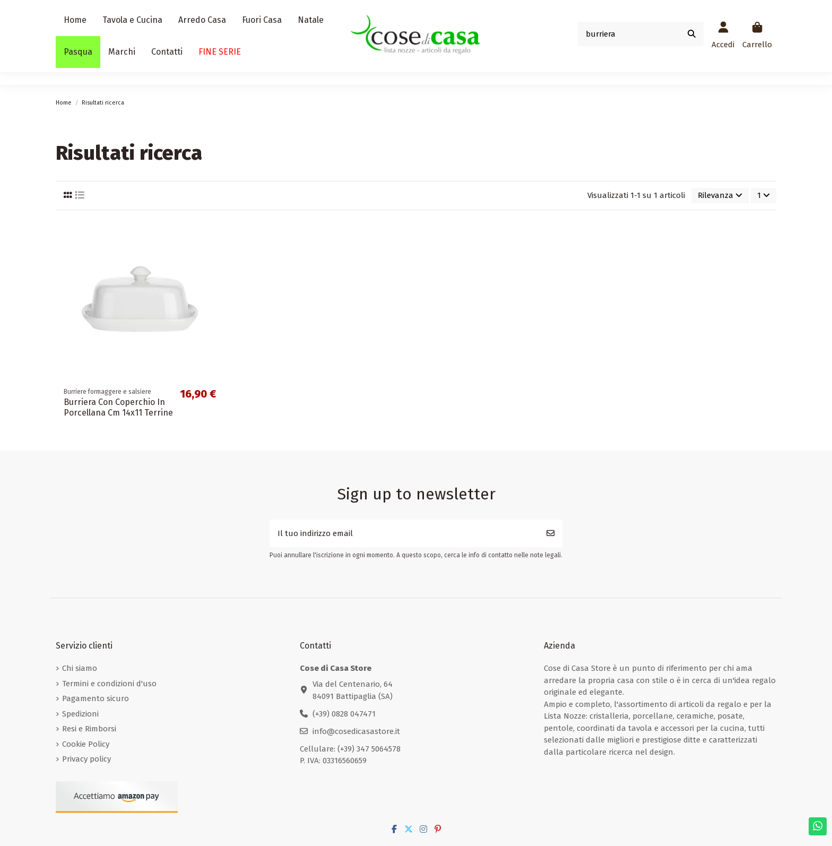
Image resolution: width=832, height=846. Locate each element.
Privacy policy (86, 759)
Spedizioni (80, 714)
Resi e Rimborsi (89, 728)
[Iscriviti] (550, 534)
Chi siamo (79, 668)
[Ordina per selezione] (720, 195)
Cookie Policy (85, 744)
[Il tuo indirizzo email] (404, 534)
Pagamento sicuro (95, 698)
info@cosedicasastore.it (356, 731)
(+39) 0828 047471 (344, 714)
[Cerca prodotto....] (692, 34)
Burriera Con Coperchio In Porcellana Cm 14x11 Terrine (118, 407)
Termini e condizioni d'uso (109, 683)
